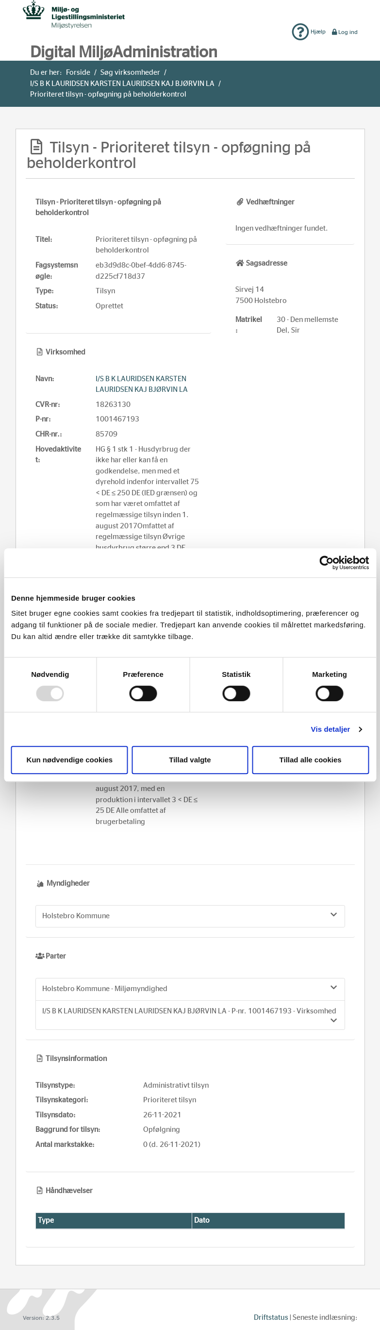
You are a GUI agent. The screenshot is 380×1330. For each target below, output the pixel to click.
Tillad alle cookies (311, 760)
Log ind (344, 32)
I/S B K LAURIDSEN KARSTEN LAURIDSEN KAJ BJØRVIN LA (122, 83)
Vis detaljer (330, 729)
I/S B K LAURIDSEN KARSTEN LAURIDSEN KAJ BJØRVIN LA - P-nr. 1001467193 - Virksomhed (190, 1016)
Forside (78, 72)
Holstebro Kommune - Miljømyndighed (190, 988)
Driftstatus (271, 1317)
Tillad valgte (190, 760)
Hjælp (309, 31)
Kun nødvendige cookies (70, 760)
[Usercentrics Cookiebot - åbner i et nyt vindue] (326, 563)
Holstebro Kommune (190, 915)
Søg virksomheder (130, 72)
